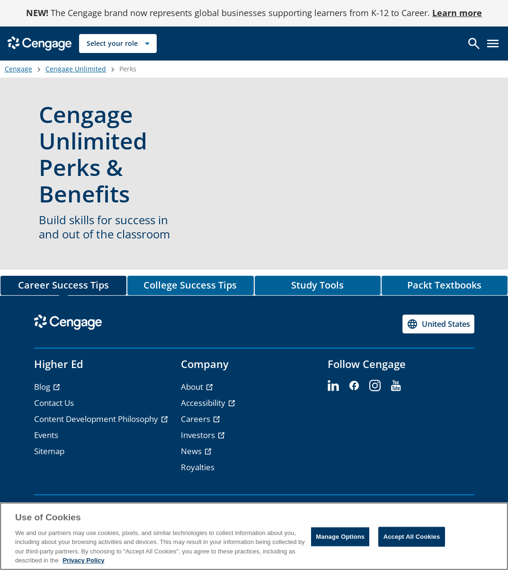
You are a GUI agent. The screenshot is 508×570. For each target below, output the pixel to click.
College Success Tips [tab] (190, 285)
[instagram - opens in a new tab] (375, 386)
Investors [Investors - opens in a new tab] (199, 435)
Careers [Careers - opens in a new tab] (196, 418)
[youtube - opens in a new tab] (395, 386)
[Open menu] (492, 43)
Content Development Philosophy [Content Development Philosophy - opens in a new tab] (97, 418)
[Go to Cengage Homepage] (39, 42)
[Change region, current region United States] (438, 324)
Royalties (197, 467)
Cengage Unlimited (75, 68)
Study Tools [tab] (317, 285)
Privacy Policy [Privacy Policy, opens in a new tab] (83, 560)
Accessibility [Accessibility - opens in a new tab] (204, 402)
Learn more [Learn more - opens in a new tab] (457, 12)
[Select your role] (118, 43)
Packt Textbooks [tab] (444, 285)
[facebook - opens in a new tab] (354, 386)
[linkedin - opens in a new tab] (333, 386)
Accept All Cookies (411, 536)
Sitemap (49, 451)
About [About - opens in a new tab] (193, 386)
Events (46, 435)
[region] (254, 536)
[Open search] (473, 43)
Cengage (18, 68)
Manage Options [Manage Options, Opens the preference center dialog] (340, 536)
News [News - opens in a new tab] (192, 451)
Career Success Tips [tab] (63, 285)
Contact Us (54, 402)
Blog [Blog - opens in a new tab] (43, 386)
